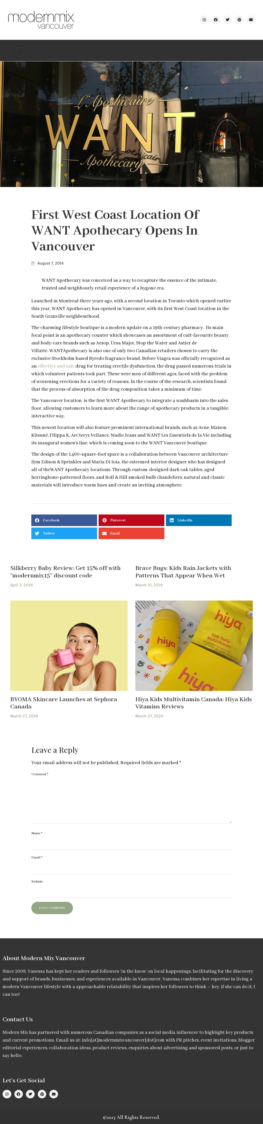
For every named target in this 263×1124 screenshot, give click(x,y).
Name (36, 833)
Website (37, 881)
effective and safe (56, 366)
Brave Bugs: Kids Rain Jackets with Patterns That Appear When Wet (183, 572)
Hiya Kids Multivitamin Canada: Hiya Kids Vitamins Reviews (193, 703)
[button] (18, 49)
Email (36, 857)
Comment (39, 774)
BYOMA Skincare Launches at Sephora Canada (63, 703)
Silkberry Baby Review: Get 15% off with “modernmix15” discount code (65, 572)
